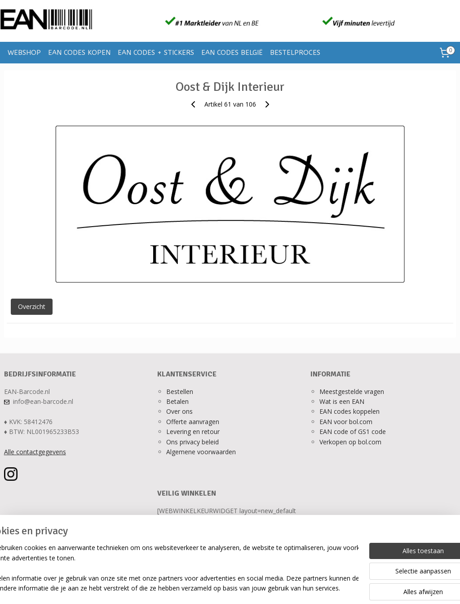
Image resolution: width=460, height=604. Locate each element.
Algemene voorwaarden (201, 451)
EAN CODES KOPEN (79, 53)
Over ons (179, 411)
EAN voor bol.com (345, 421)
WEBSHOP (24, 53)
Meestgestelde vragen (351, 391)
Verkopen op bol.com (350, 442)
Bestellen (179, 391)
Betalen (177, 401)
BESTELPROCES (295, 53)
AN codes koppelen (351, 411)
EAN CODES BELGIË (232, 53)
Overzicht (31, 306)
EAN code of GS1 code (352, 431)
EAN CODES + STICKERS (156, 53)
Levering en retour (193, 431)
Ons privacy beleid (192, 442)
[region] (171, 568)
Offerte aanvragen (192, 421)
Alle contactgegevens (35, 451)
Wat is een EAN (341, 401)
